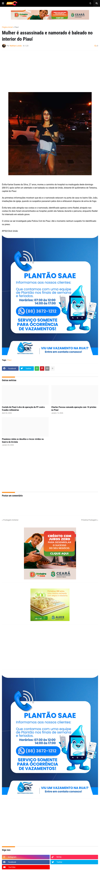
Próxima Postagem (89, 520)
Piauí (16, 27)
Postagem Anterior (10, 520)
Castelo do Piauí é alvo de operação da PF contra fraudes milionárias (23, 408)
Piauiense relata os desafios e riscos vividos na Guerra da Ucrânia (23, 440)
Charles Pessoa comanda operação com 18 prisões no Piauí (73, 408)
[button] (3, 3)
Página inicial (7, 27)
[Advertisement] (47, 71)
